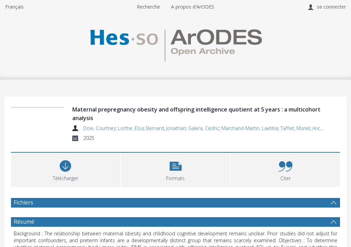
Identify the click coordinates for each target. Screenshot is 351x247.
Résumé (24, 221)
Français (14, 6)
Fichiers (23, 202)
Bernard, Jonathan (166, 128)
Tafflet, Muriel (295, 128)
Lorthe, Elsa (131, 128)
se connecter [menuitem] (331, 6)
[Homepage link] (175, 43)
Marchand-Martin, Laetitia (249, 128)
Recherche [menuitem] (148, 6)
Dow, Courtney (99, 128)
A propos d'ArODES (192, 6)
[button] (175, 169)
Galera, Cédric (203, 128)
